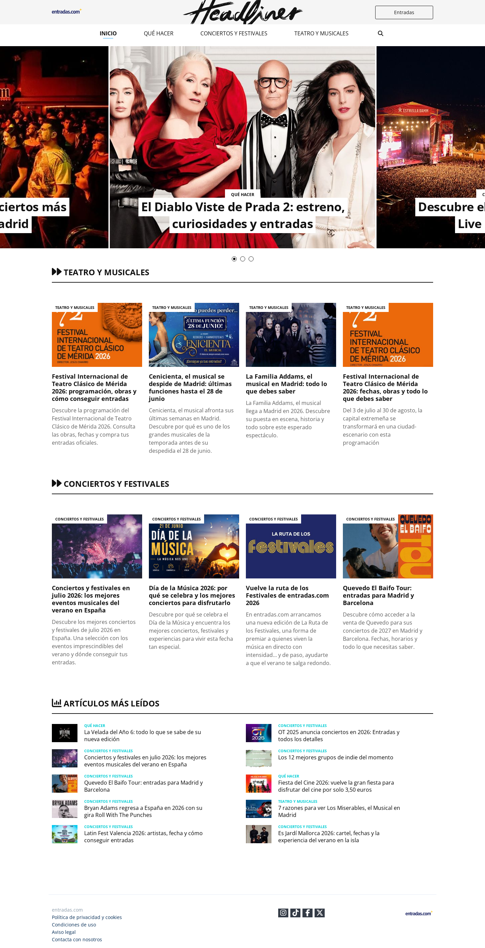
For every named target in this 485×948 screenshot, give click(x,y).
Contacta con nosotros (77, 939)
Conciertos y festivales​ (233, 33)
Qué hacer (158, 33)
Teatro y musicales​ (321, 33)
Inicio (108, 33)
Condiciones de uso (74, 924)
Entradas (404, 12)
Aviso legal (64, 932)
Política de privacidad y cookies (87, 917)
